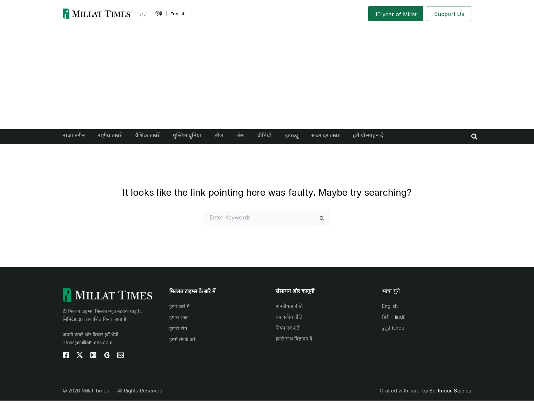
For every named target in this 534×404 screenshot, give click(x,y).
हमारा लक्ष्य (179, 320)
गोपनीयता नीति (289, 309)
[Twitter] (79, 358)
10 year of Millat (396, 14)
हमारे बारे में (179, 310)
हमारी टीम (178, 332)
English (390, 309)
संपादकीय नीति (289, 320)
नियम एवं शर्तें (287, 331)
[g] (107, 358)
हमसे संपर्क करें (182, 343)
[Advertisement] (267, 78)
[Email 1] (120, 358)
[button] (474, 138)
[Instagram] (93, 358)
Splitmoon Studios (450, 394)
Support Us (449, 14)
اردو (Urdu (393, 331)
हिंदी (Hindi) (394, 320)
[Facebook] (66, 358)
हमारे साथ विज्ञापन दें (294, 342)
